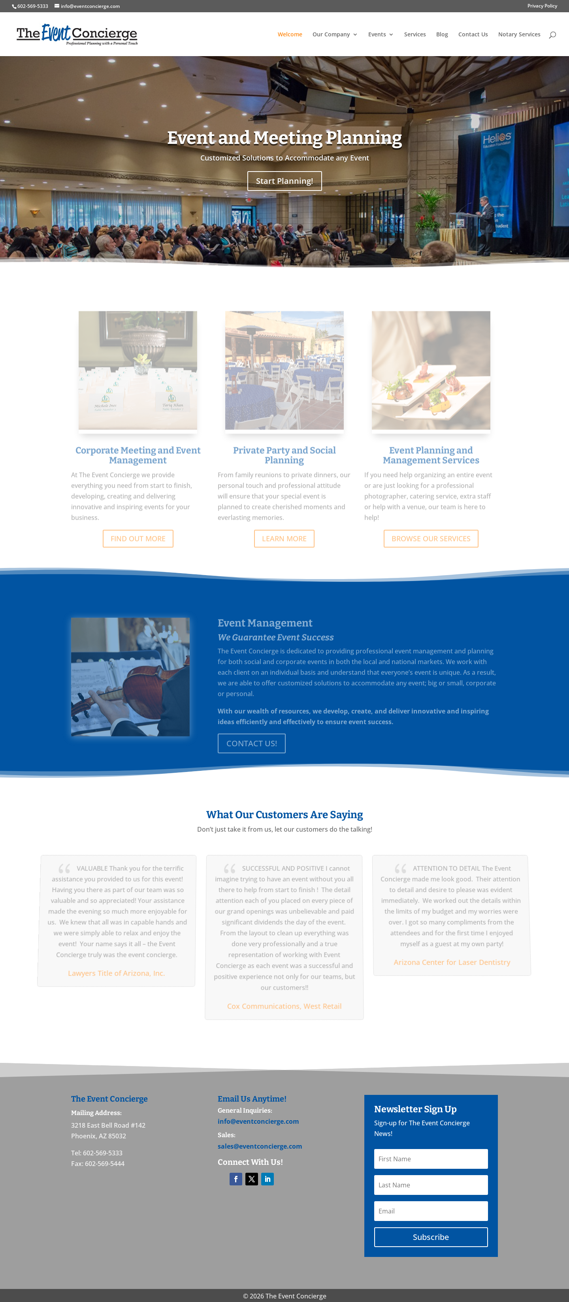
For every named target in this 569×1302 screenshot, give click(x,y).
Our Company (331, 35)
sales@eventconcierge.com (260, 1146)
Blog (442, 35)
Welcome (290, 35)
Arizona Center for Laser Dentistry (453, 961)
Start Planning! (284, 180)
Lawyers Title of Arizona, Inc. (115, 972)
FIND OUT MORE (138, 548)
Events (377, 35)
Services (415, 35)
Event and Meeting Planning (284, 138)
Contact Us (473, 35)
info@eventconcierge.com (258, 1121)
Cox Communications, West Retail (284, 1004)
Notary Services (519, 35)
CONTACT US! (251, 749)
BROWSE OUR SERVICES (431, 548)
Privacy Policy (542, 6)
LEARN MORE (284, 548)
